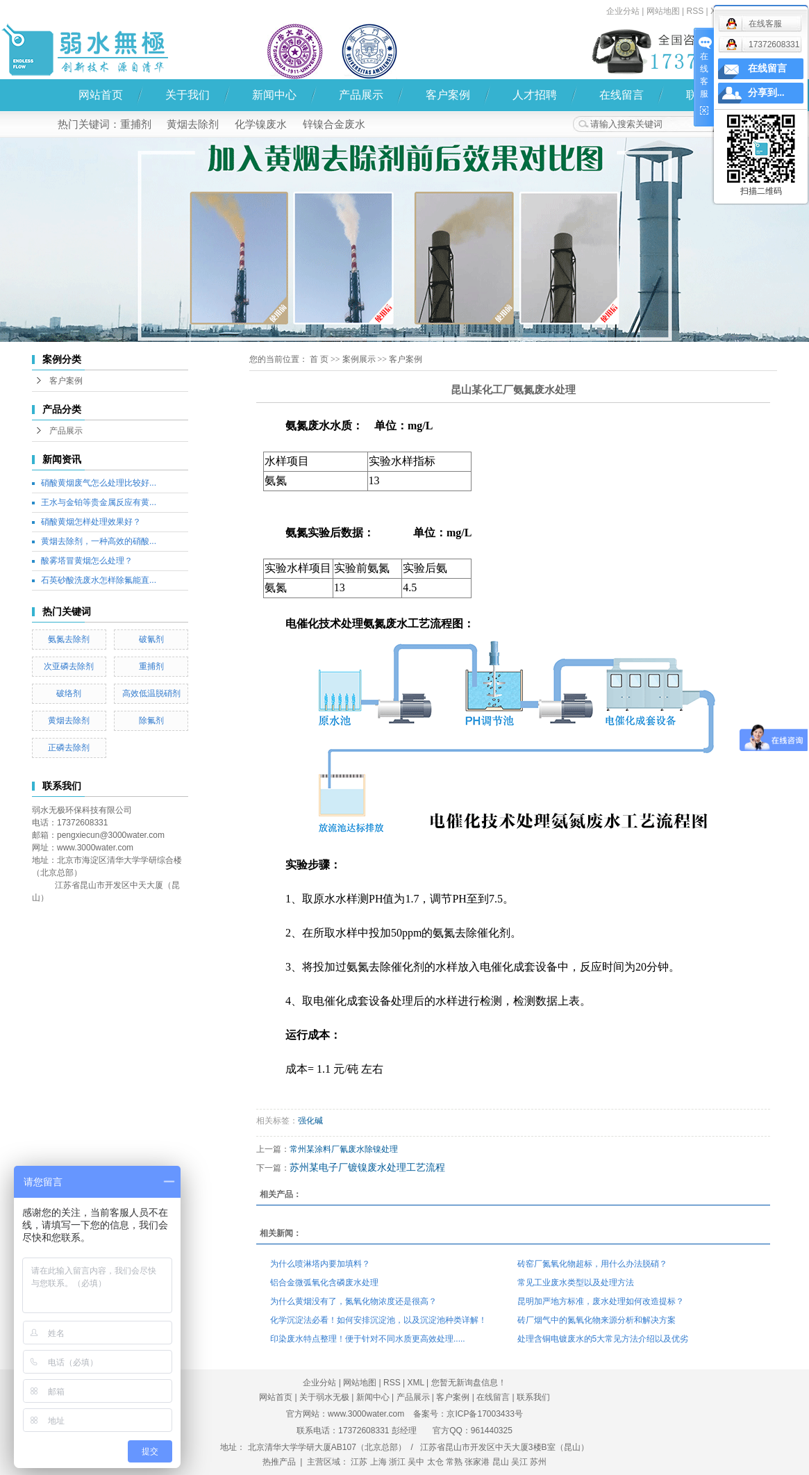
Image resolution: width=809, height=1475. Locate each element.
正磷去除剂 (69, 747)
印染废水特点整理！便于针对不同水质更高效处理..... (367, 1339)
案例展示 (359, 359)
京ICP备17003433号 (484, 1414)
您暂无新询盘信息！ (468, 1382)
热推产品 (279, 1462)
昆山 (500, 1462)
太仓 (435, 1462)
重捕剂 (135, 124)
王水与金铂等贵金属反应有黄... (98, 502)
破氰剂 (151, 639)
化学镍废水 (261, 124)
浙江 (397, 1462)
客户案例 (448, 95)
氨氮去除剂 (69, 639)
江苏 (359, 1462)
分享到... (766, 93)
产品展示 (361, 95)
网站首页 (100, 95)
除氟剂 (151, 720)
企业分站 (623, 11)
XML (416, 1382)
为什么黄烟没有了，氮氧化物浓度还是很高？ (353, 1301)
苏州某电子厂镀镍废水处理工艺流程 (367, 1167)
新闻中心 (274, 95)
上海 (378, 1462)
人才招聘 (534, 95)
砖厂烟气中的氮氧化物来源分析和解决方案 (596, 1320)
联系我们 (533, 1397)
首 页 (319, 359)
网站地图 (663, 11)
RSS (392, 1382)
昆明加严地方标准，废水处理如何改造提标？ (600, 1301)
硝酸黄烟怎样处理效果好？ (91, 522)
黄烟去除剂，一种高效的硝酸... (98, 541)
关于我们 (187, 95)
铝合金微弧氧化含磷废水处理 (324, 1282)
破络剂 (68, 693)
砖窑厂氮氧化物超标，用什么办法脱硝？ (592, 1264)
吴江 (519, 1462)
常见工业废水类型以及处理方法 (575, 1282)
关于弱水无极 (324, 1397)
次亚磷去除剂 (69, 666)
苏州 (538, 1462)
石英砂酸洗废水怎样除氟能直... (98, 580)
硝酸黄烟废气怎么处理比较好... (98, 483)
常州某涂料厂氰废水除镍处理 (344, 1149)
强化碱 (310, 1121)
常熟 (454, 1462)
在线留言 (621, 95)
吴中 (416, 1462)
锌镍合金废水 (334, 124)
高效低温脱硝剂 (151, 693)
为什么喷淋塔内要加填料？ (320, 1264)
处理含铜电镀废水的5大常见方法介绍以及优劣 (603, 1339)
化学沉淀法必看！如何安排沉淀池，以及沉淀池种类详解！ (378, 1320)
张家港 (477, 1462)
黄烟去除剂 (193, 124)
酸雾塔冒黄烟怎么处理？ (87, 561)
